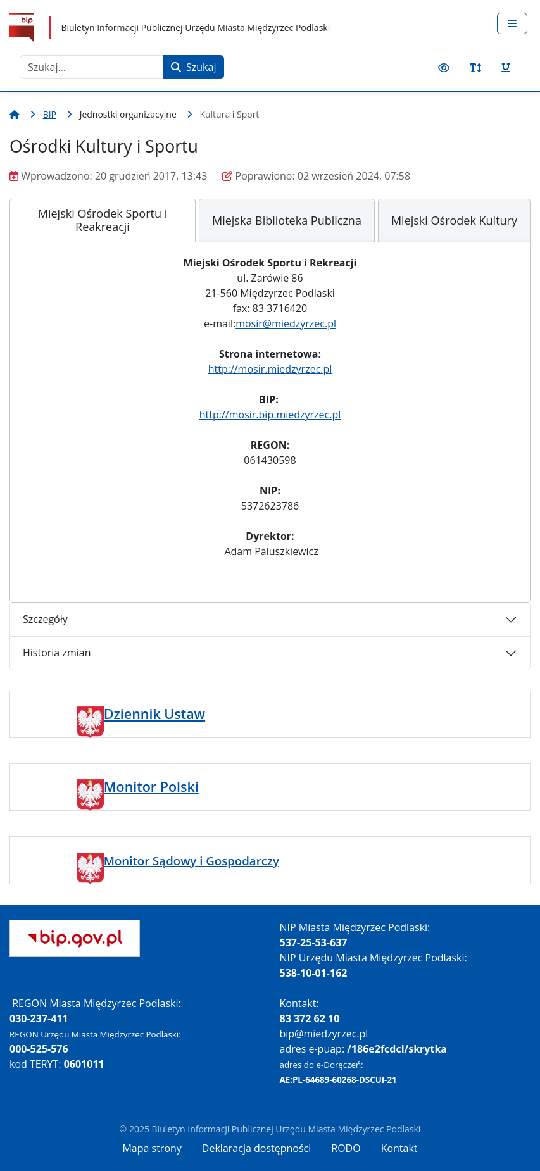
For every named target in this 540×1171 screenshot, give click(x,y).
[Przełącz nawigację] (512, 23)
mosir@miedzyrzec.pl (285, 323)
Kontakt (399, 1148)
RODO (345, 1148)
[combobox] (91, 67)
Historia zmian (57, 653)
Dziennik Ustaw (154, 713)
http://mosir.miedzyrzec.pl (270, 369)
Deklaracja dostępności (256, 1148)
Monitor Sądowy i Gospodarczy (191, 860)
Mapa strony (151, 1148)
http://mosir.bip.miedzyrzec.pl (270, 415)
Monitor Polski (151, 786)
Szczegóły (45, 619)
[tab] (102, 220)
